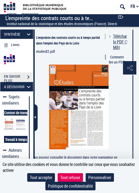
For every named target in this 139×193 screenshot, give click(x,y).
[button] (129, 68)
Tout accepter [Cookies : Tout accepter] (41, 177)
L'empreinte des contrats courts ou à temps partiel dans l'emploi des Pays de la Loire (68, 40)
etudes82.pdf (45, 51)
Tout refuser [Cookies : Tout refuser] (70, 177)
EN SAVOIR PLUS (18, 77)
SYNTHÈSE (18, 34)
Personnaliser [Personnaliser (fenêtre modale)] (99, 177)
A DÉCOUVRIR (18, 86)
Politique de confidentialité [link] (70, 186)
